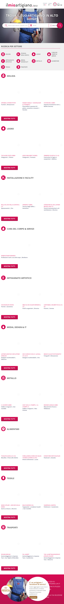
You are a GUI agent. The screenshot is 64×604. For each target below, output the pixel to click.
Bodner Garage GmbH (51, 405)
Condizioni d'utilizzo (52, 587)
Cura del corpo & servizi (55, 54)
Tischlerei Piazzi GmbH (8, 155)
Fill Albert (25, 554)
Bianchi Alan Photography (52, 354)
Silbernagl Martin (50, 505)
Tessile (8, 67)
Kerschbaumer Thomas (29, 155)
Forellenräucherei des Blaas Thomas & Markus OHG (31, 457)
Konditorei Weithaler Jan (52, 456)
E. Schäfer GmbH (6, 405)
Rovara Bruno (5, 554)
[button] (51, 24)
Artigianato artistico (10, 61)
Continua (33, 597)
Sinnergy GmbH (27, 205)
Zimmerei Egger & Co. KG (51, 155)
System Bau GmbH (49, 103)
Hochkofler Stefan (7, 305)
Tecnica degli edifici (25, 54)
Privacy (46, 592)
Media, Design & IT (24, 61)
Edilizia (8, 54)
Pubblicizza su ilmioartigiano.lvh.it (52, 583)
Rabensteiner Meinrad (8, 256)
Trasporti (24, 67)
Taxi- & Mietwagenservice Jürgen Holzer (52, 555)
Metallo (39, 61)
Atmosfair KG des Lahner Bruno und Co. (52, 205)
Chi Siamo (47, 589)
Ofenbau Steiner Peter (8, 103)
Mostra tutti (9, 118)
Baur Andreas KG (27, 505)
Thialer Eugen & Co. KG (8, 456)
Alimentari (55, 61)
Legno (38, 54)
